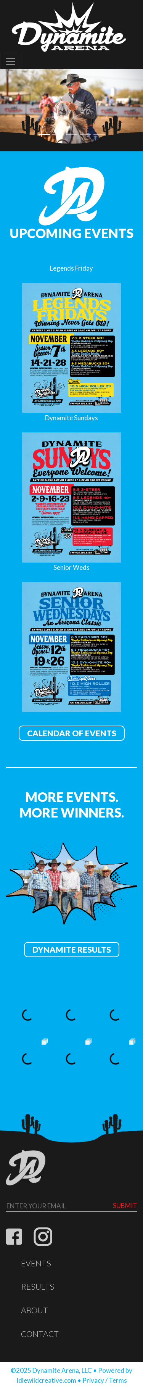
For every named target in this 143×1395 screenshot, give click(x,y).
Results (37, 1287)
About (34, 1310)
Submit (125, 1205)
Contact (40, 1334)
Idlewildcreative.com (46, 1380)
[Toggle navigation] (10, 61)
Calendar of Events (71, 733)
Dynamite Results (71, 950)
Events (36, 1263)
